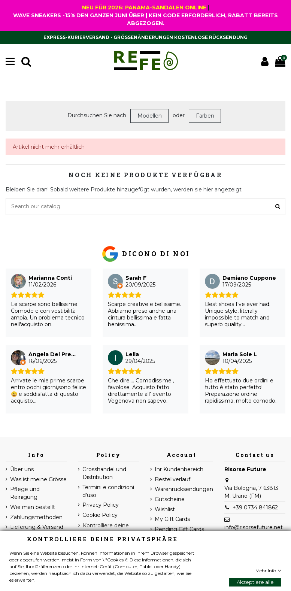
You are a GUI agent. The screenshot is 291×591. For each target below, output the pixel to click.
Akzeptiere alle (255, 582)
